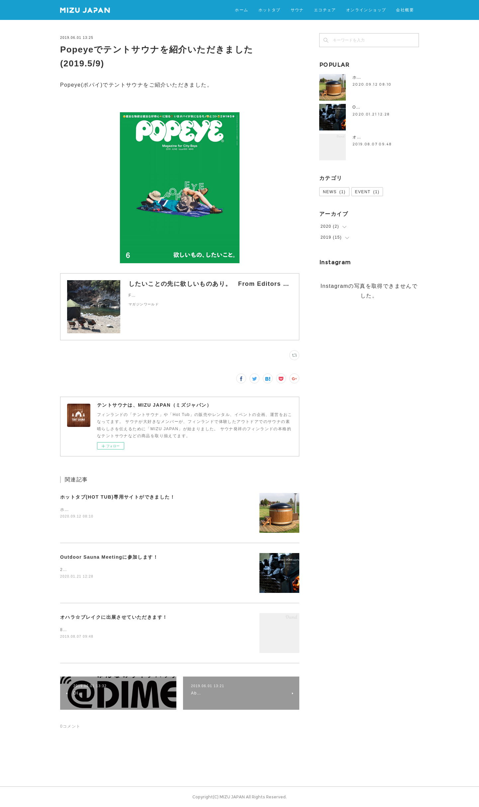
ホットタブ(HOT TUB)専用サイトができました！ (117, 497)
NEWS (334, 192)
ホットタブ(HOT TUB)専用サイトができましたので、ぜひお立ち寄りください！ (141, 509)
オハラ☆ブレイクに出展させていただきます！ (113, 617)
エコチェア (325, 9)
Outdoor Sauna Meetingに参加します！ (109, 557)
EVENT (367, 192)
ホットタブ (269, 9)
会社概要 (405, 9)
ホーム (241, 9)
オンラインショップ (366, 9)
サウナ (297, 9)
